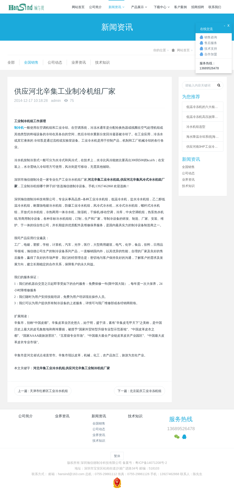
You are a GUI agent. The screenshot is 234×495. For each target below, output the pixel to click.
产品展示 (139, 7)
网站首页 (78, 7)
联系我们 (214, 7)
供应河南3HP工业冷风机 (202, 146)
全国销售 (31, 62)
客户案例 (180, 7)
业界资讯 (78, 62)
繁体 (117, 456)
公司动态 (55, 62)
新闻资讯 (116, 7)
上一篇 (43, 391)
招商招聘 (197, 7)
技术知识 (102, 62)
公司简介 (95, 7)
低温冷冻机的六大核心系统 (202, 107)
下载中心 (162, 7)
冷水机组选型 (195, 126)
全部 (11, 62)
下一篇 (139, 391)
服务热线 (181, 419)
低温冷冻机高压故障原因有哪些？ (202, 117)
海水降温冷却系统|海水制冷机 (202, 136)
